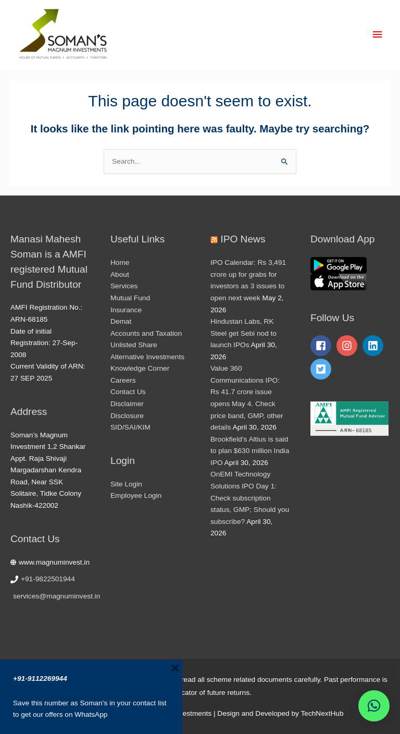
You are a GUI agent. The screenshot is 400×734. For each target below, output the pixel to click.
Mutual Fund (130, 298)
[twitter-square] (322, 369)
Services (124, 286)
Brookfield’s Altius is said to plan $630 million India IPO (249, 451)
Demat (120, 321)
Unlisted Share (133, 345)
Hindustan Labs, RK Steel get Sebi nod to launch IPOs (243, 333)
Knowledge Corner (139, 368)
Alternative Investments (147, 357)
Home (119, 262)
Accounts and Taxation (146, 333)
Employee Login (135, 495)
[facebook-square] (322, 345)
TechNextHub (322, 713)
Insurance (126, 310)
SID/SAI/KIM (130, 427)
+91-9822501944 (48, 579)
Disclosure (127, 416)
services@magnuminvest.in (56, 596)
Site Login (126, 484)
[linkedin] (374, 345)
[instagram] (348, 345)
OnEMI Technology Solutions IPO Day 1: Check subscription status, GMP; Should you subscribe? (249, 497)
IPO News (242, 239)
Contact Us (128, 392)
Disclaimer (127, 404)
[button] (374, 705)
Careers (123, 380)
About (119, 274)
